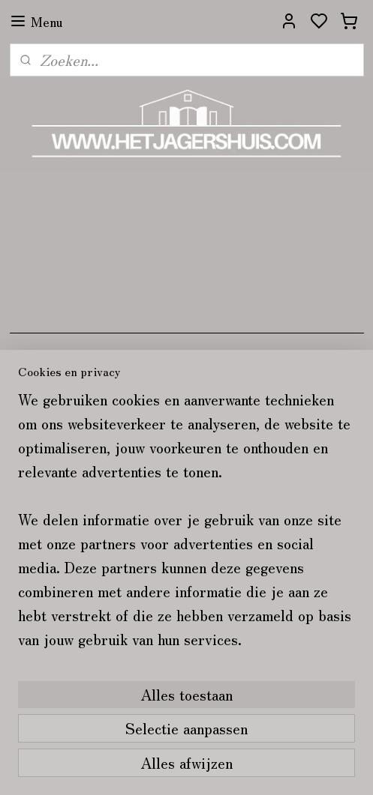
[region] (186, 525)
